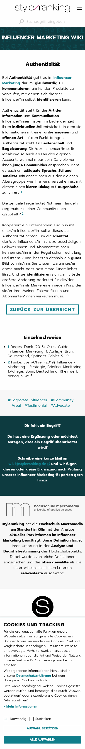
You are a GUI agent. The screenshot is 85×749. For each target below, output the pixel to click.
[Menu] (79, 8)
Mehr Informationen (21, 706)
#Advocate (60, 405)
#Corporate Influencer (27, 400)
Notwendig (18, 719)
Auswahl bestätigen (42, 728)
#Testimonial (35, 405)
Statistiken (43, 719)
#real (16, 405)
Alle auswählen (42, 739)
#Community (62, 400)
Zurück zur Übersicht (42, 309)
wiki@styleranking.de (27, 464)
